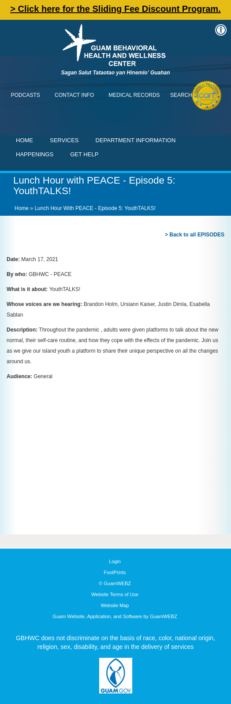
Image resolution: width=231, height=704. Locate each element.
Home (24, 140)
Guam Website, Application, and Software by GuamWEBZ (114, 616)
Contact (11, 11)
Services (64, 140)
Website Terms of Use (114, 594)
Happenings (34, 154)
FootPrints (115, 572)
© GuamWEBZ (115, 583)
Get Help (84, 154)
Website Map (115, 605)
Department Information (136, 140)
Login (115, 561)
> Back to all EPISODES (194, 235)
